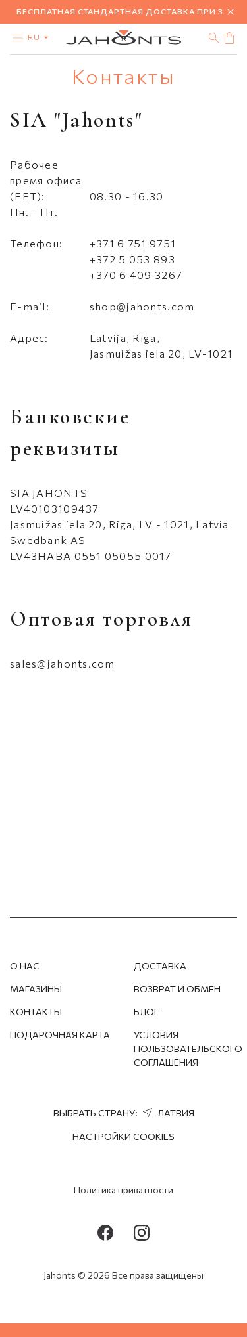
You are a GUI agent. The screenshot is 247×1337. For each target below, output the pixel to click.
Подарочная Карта (60, 1034)
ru (41, 36)
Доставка (160, 965)
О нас (25, 965)
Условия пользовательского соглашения (188, 1048)
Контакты (36, 1011)
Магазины (36, 988)
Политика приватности (123, 1189)
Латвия (167, 1112)
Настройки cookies (123, 1136)
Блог (146, 1011)
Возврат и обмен (177, 988)
